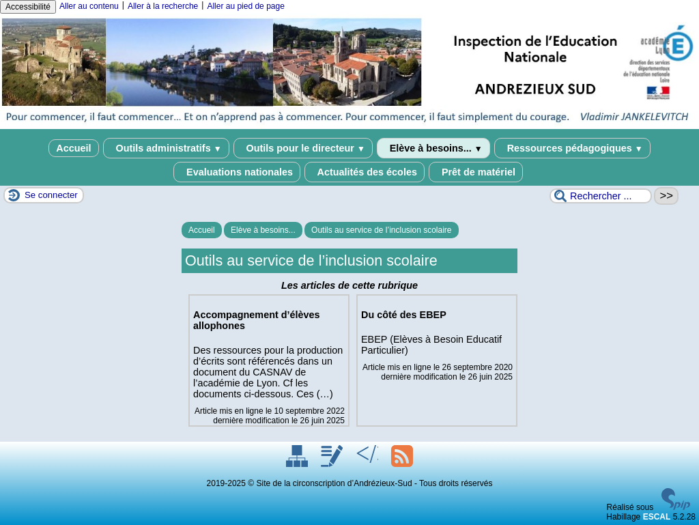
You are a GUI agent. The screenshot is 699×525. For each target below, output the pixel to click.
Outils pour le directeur (303, 148)
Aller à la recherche (163, 6)
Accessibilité (28, 7)
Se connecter (51, 195)
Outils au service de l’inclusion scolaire (381, 230)
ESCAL (657, 517)
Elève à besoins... (433, 148)
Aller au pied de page (245, 6)
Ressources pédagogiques (572, 148)
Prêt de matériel (475, 172)
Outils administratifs (166, 148)
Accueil (73, 148)
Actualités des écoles (364, 172)
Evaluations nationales (237, 172)
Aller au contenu (89, 6)
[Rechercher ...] (601, 195)
